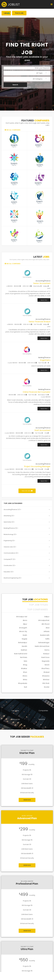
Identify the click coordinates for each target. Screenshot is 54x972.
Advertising (9, 516)
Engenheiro (45, 360)
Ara (7, 13)
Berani (47, 665)
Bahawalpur (22, 643)
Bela (25, 661)
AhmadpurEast (43, 620)
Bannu (47, 650)
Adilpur (46, 617)
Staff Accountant (42, 430)
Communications (11, 553)
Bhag (25, 665)
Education (9, 572)
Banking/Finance (11, 528)
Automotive (9, 522)
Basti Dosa (45, 657)
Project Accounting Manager (37, 466)
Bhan (25, 672)
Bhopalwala (22, 683)
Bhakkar (24, 668)
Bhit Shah (46, 683)
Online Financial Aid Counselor (36, 392)
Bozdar (46, 687)
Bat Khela (23, 657)
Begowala (45, 661)
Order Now (27, 800)
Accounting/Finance (12, 509)
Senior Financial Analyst (39, 321)
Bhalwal (46, 672)
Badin (25, 635)
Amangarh (23, 628)
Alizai (47, 628)
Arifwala (46, 631)
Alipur (25, 624)
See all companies (13, 130)
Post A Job (19, 13)
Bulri (25, 687)
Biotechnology (10, 534)
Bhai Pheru (45, 668)
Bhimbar (46, 680)
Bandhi (24, 646)
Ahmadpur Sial (21, 617)
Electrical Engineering (12, 578)
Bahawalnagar (43, 643)
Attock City (23, 631)
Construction (9, 565)
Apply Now (44, 300)
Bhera (25, 676)
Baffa (47, 639)
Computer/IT (9, 559)
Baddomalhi (44, 635)
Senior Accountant (41, 283)
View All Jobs (27, 491)
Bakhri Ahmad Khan (42, 646)
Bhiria (25, 680)
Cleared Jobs (10, 547)
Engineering (9, 541)
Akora (25, 620)
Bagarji (24, 639)
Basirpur (46, 654)
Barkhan (24, 650)
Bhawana (45, 676)
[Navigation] (51, 4)
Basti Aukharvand (20, 654)
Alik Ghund (45, 624)
